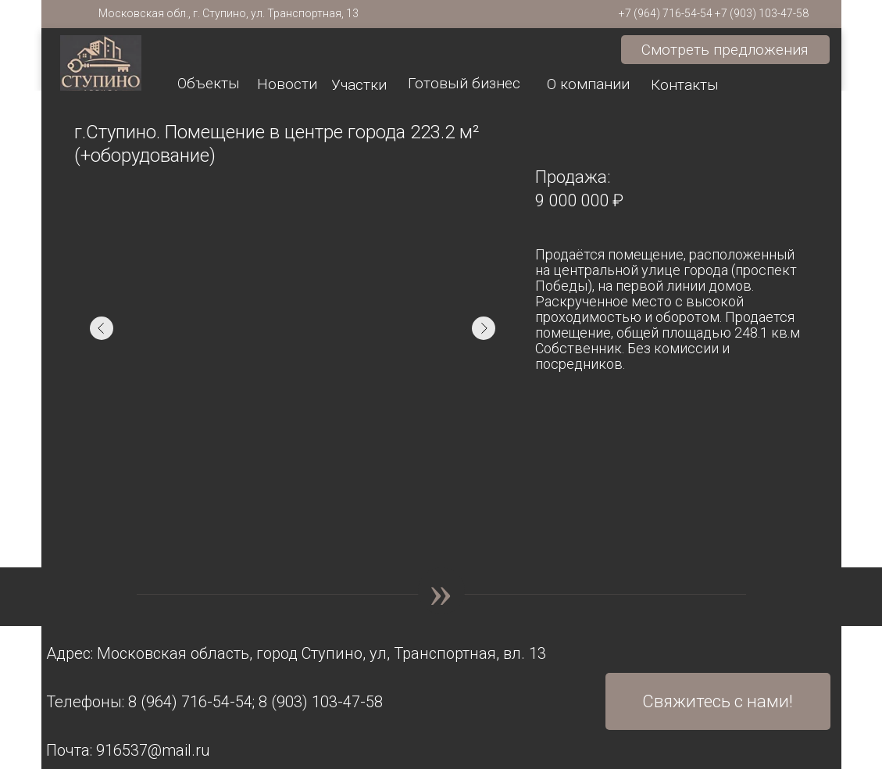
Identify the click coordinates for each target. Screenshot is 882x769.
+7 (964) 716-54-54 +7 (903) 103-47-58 (714, 13)
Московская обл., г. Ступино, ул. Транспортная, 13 (228, 13)
